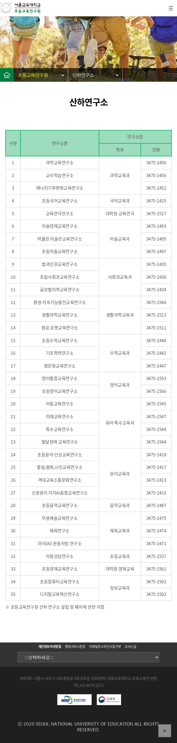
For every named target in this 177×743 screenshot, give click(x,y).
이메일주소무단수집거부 (105, 646)
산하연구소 (83, 75)
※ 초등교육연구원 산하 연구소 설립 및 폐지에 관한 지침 (54, 607)
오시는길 (130, 646)
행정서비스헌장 (75, 646)
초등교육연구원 (33, 75)
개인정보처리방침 (49, 646)
